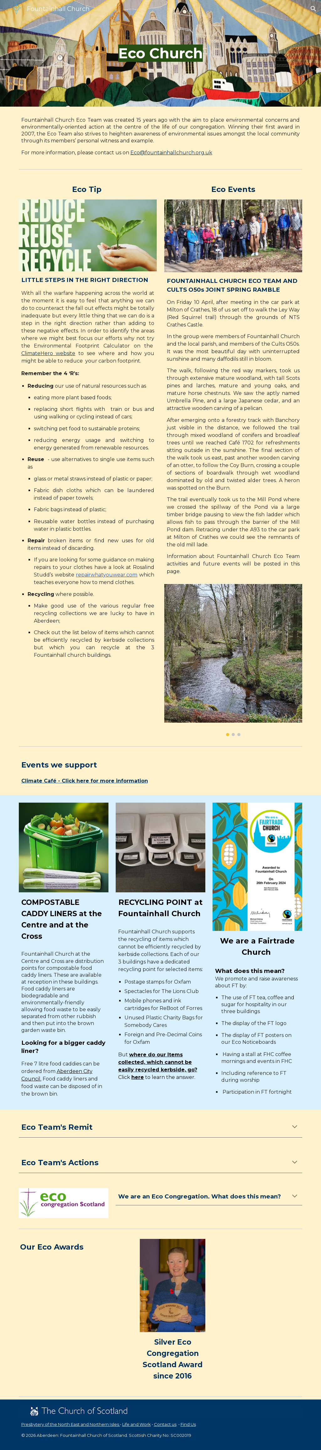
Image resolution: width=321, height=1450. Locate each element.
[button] (313, 8)
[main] (160, 53)
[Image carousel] (233, 660)
